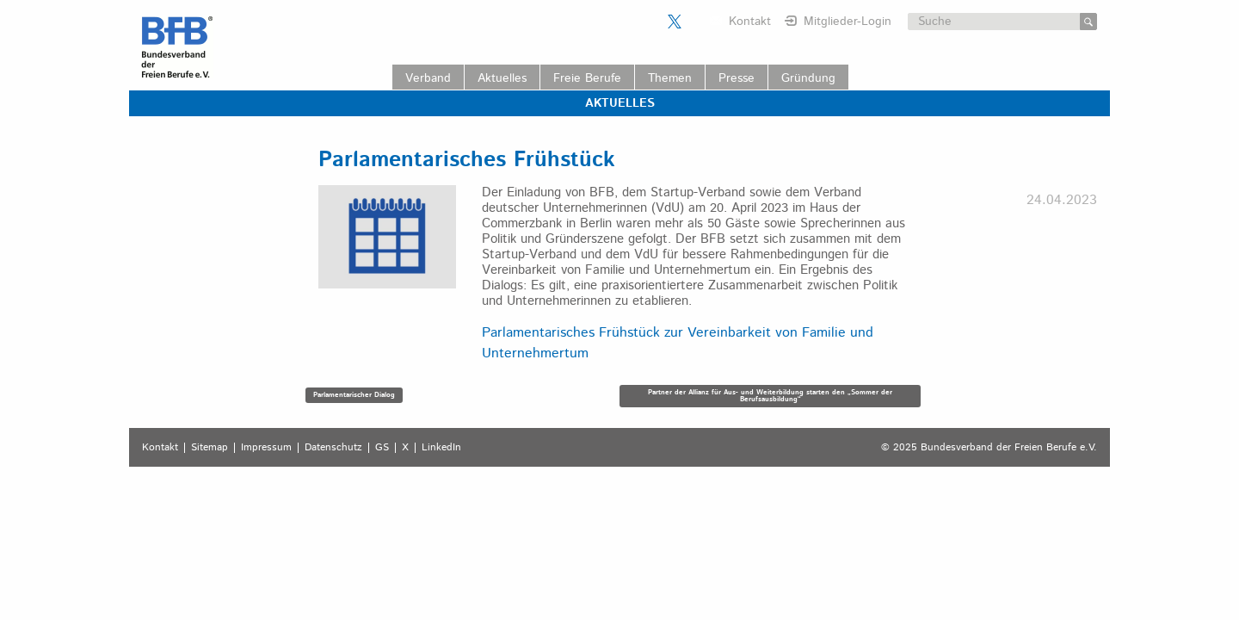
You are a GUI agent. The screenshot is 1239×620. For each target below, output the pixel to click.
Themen (670, 78)
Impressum (266, 448)
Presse (736, 78)
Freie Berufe (587, 78)
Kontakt (750, 21)
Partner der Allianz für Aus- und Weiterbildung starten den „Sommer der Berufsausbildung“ (770, 396)
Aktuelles (502, 78)
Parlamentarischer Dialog (354, 395)
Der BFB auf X (674, 21)
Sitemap (209, 448)
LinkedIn (441, 448)
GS (382, 448)
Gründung (808, 78)
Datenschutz (333, 448)
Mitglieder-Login (847, 21)
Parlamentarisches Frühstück (466, 160)
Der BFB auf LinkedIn (696, 21)
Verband (428, 78)
